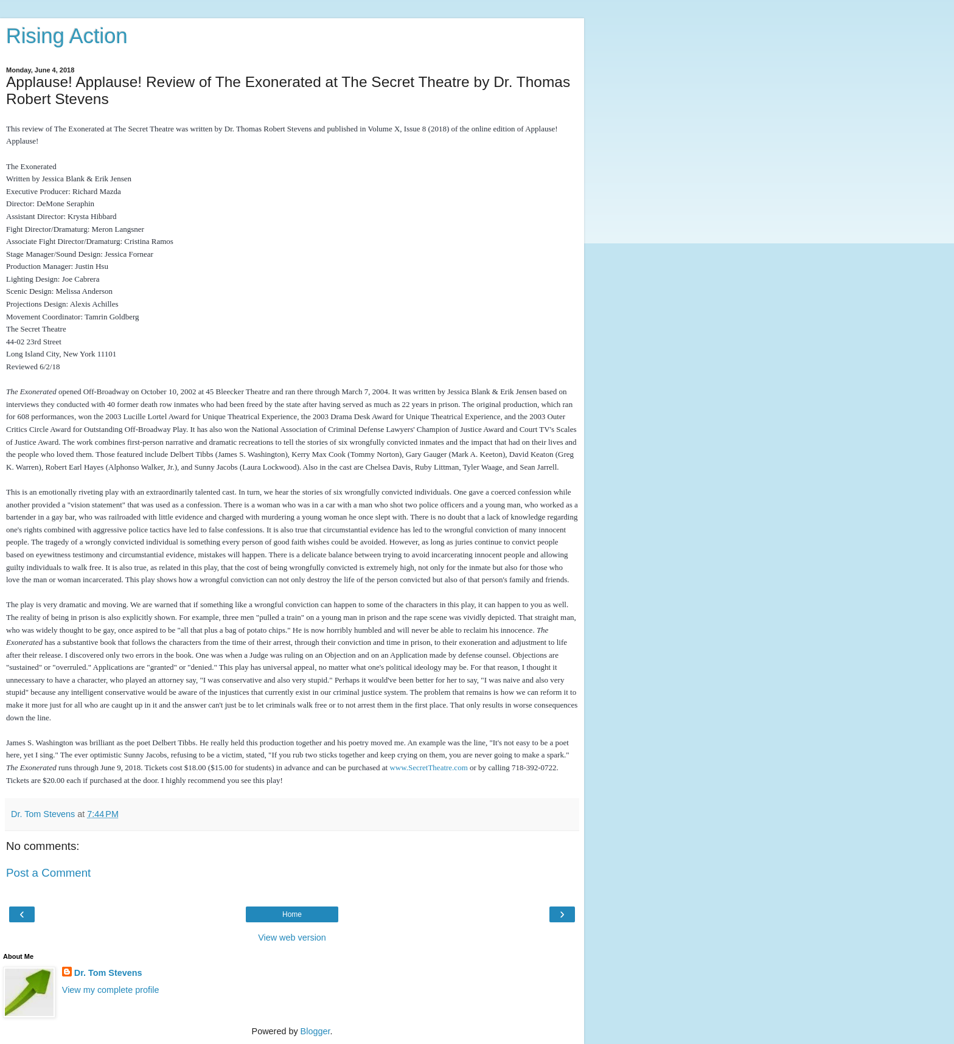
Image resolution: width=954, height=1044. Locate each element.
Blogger (315, 1031)
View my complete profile (110, 990)
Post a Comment (48, 872)
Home (292, 914)
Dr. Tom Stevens (108, 973)
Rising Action (67, 35)
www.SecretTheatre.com (428, 767)
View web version (292, 937)
